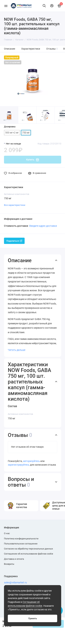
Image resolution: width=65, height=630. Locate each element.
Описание (9, 48)
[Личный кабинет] (52, 6)
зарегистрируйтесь (18, 464)
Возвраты (9, 564)
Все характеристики (14, 205)
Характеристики (30, 48)
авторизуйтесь (31, 461)
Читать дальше (16, 349)
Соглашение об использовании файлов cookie (28, 553)
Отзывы (52, 48)
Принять (32, 618)
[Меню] (6, 6)
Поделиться (14, 241)
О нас (7, 533)
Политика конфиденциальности (21, 538)
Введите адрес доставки (43, 225)
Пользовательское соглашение (20, 543)
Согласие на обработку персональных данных (28, 548)
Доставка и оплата (14, 559)
